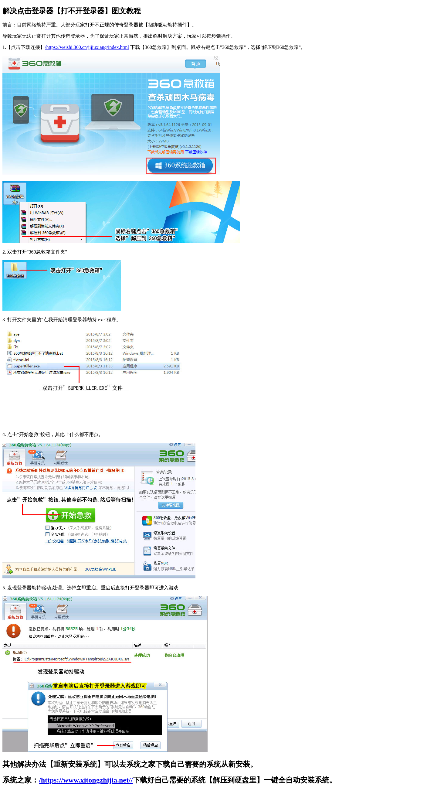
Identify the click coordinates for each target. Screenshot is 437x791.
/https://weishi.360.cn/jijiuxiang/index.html (87, 47)
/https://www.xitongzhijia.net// (86, 780)
